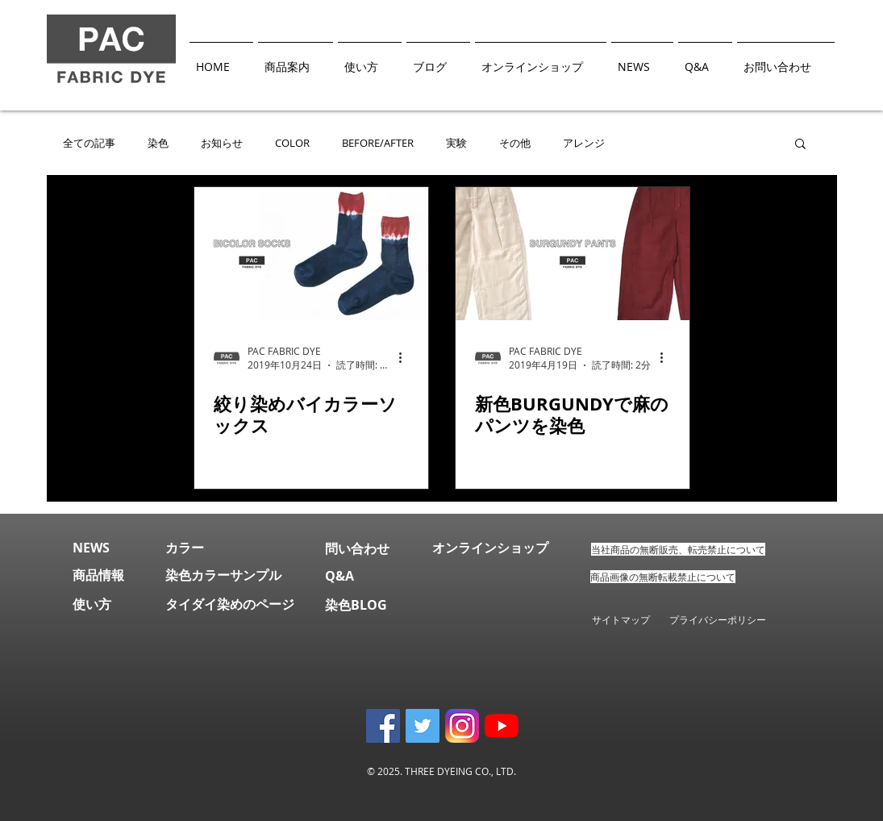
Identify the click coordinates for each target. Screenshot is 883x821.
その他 (515, 143)
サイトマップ (621, 619)
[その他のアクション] (406, 358)
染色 (158, 143)
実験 (456, 143)
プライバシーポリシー (727, 619)
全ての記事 (89, 143)
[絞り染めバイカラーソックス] (311, 253)
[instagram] (462, 726)
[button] (800, 144)
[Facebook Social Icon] (383, 726)
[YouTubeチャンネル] (502, 726)
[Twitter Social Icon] (422, 726)
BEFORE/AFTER (378, 143)
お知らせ (222, 143)
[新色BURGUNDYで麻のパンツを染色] (572, 253)
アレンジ (584, 143)
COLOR (292, 143)
